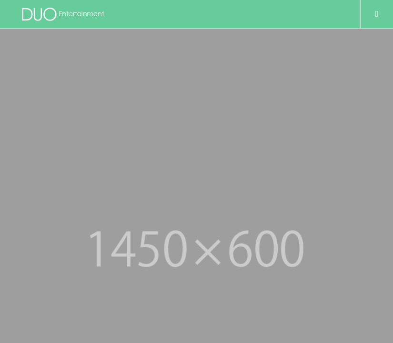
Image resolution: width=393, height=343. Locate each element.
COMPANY (36, 220)
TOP (27, 205)
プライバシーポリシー (50, 235)
